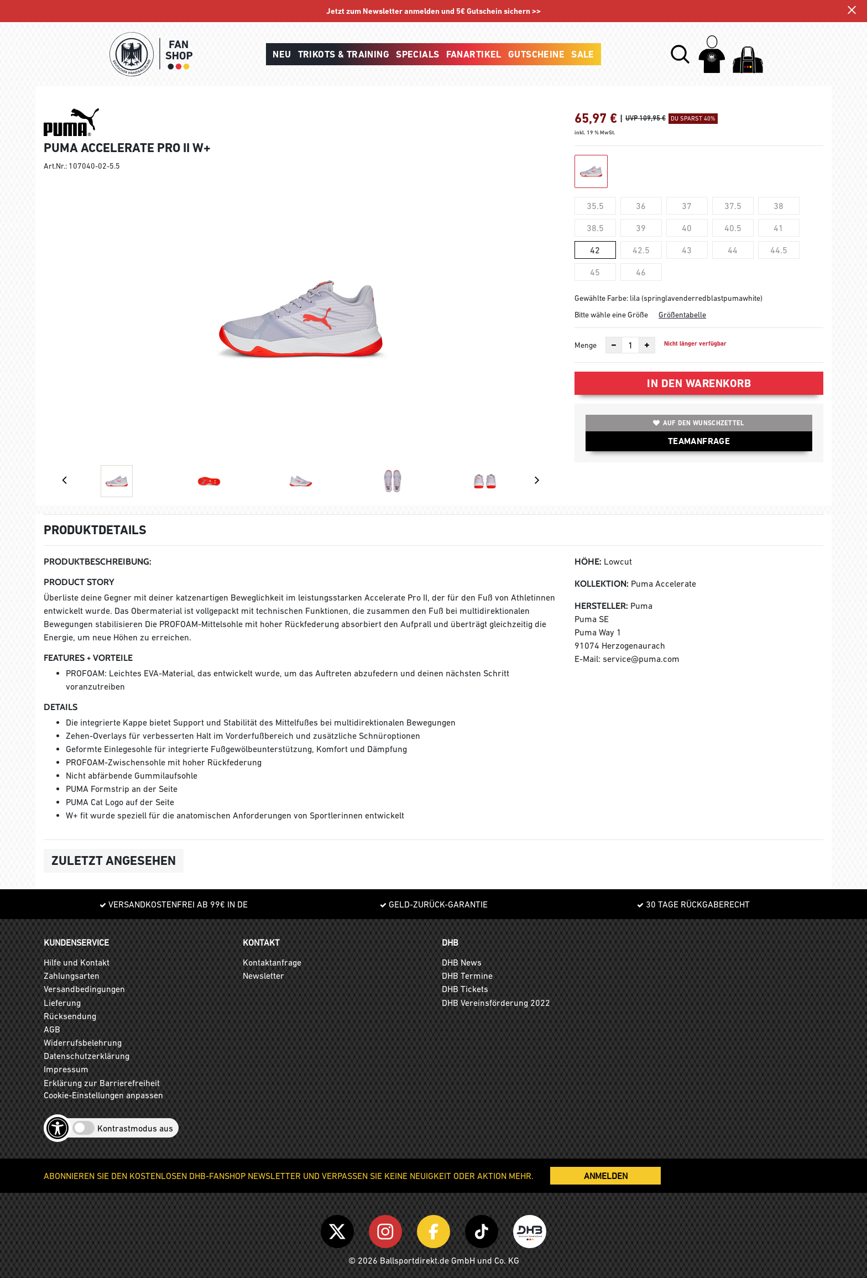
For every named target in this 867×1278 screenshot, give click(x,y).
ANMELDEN (606, 1176)
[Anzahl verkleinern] (613, 345)
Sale (582, 54)
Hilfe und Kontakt (76, 962)
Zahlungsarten (72, 975)
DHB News (462, 962)
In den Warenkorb (699, 383)
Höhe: (588, 561)
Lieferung (62, 1003)
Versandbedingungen (84, 989)
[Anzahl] (630, 345)
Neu (282, 54)
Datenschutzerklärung (86, 1056)
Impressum (66, 1069)
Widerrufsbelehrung (83, 1042)
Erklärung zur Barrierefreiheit (102, 1083)
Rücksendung (70, 1016)
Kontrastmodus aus (135, 1128)
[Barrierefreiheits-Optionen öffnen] (57, 1128)
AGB (52, 1029)
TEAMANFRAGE (699, 441)
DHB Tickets (465, 989)
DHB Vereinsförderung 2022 (496, 1003)
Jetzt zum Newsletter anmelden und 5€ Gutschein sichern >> (433, 12)
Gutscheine (536, 54)
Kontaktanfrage (272, 962)
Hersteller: (601, 606)
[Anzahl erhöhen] (647, 345)
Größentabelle (682, 314)
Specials (417, 54)
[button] (680, 54)
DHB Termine (467, 975)
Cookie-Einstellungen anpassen (103, 1095)
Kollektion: (601, 583)
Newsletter (263, 975)
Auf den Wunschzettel (698, 423)
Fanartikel (474, 54)
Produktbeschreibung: (98, 561)
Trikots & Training (344, 54)
